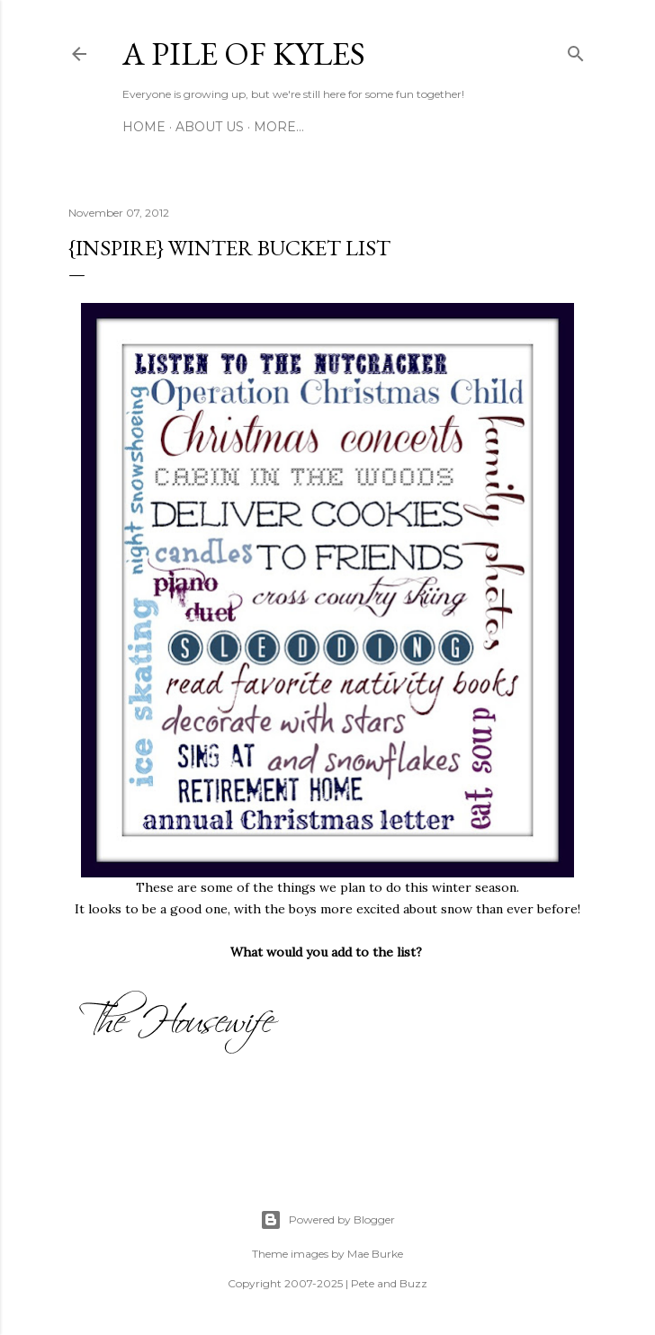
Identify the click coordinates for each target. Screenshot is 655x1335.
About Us (209, 127)
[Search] (576, 50)
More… (279, 127)
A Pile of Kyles (243, 53)
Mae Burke (375, 1253)
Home (144, 127)
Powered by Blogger (327, 1220)
